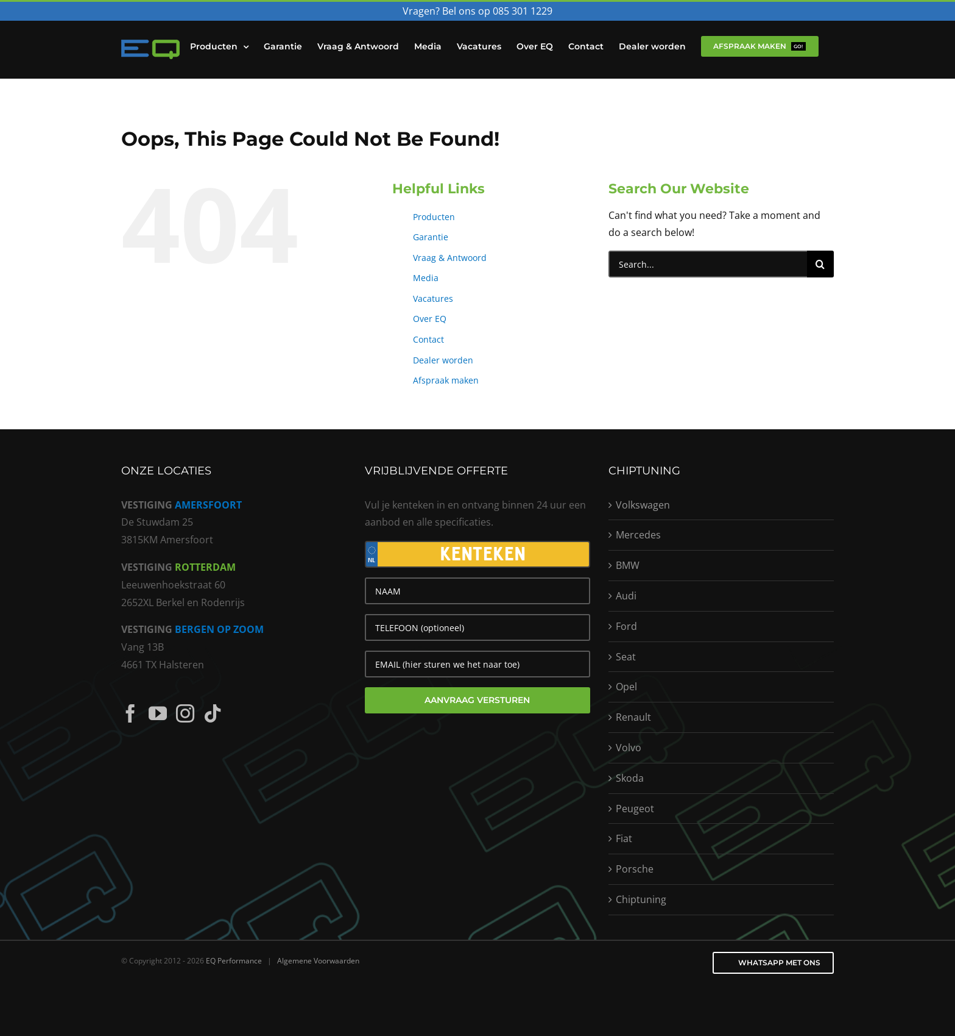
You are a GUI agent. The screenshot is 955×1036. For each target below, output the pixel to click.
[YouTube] (158, 713)
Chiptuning (641, 899)
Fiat (624, 838)
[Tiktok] (212, 713)
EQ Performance (234, 961)
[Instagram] (185, 713)
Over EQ (429, 318)
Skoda (630, 778)
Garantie (430, 237)
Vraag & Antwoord (450, 257)
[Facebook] (130, 713)
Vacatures (433, 298)
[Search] (820, 264)
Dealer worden (443, 360)
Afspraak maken (446, 380)
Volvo (628, 747)
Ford (626, 626)
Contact (428, 339)
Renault (633, 717)
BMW (628, 565)
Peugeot (635, 808)
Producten (434, 217)
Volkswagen (643, 505)
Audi (626, 595)
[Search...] (707, 264)
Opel (626, 686)
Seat (626, 656)
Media (426, 278)
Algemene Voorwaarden (318, 961)
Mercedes (638, 534)
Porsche (635, 869)
